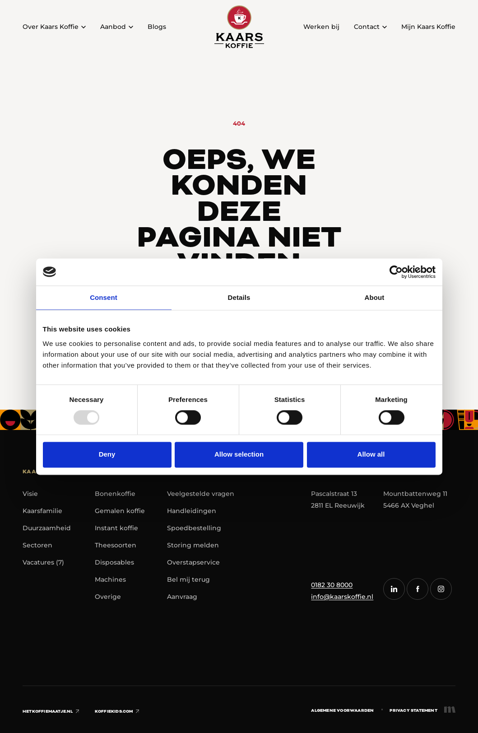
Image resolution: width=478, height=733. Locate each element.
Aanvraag (182, 597)
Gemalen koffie (120, 511)
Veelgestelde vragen (200, 494)
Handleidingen (191, 511)
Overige (108, 597)
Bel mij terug (188, 579)
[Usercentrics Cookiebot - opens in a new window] (396, 272)
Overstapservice (193, 562)
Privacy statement (413, 710)
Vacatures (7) (43, 562)
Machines (110, 579)
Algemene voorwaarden (342, 710)
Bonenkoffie (115, 494)
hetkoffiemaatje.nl (51, 711)
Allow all (371, 454)
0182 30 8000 (332, 585)
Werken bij (321, 27)
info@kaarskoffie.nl (342, 597)
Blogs (157, 27)
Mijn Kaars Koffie (428, 27)
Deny (107, 454)
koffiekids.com (117, 711)
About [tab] (375, 297)
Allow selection (239, 454)
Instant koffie (116, 528)
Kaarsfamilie (42, 511)
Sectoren (37, 545)
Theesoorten (115, 545)
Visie (30, 494)
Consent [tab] (103, 297)
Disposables (114, 562)
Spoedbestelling (194, 528)
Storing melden (193, 545)
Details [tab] (239, 297)
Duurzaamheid (47, 528)
